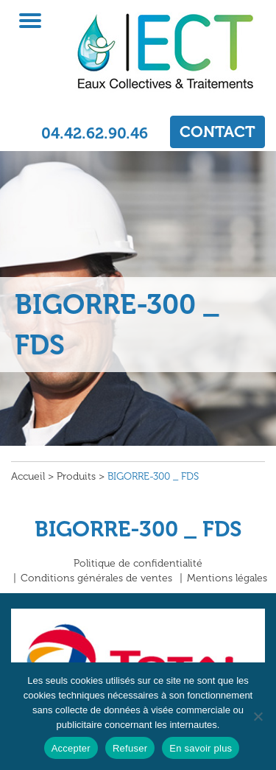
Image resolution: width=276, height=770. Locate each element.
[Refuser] (257, 716)
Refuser (130, 748)
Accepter (71, 748)
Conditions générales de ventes (96, 578)
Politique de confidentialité (138, 563)
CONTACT (217, 131)
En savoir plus (200, 748)
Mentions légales (227, 578)
